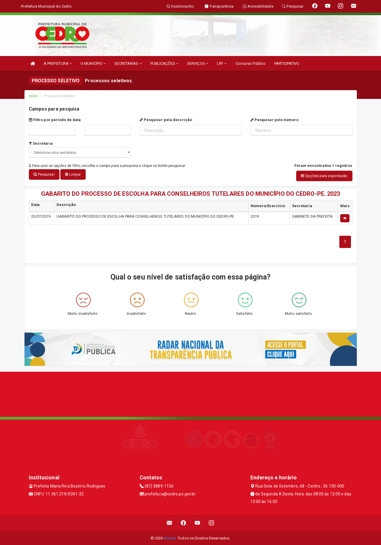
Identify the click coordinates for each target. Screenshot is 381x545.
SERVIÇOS (197, 63)
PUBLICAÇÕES (164, 63)
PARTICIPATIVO (286, 63)
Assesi (170, 537)
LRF (222, 63)
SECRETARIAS (127, 63)
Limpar (73, 174)
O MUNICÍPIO (93, 63)
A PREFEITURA (58, 63)
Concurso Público (251, 63)
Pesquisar (44, 174)
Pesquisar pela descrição (166, 120)
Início (33, 96)
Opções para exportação (324, 176)
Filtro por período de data (55, 120)
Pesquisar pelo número (274, 120)
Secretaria (41, 143)
